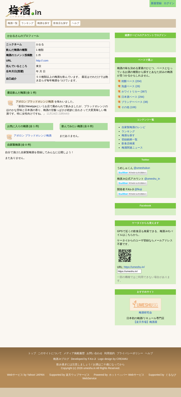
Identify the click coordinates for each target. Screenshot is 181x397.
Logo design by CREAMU (113, 364)
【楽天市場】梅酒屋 (145, 327)
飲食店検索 (128, 149)
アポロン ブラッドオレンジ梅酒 (35, 101)
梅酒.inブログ (61, 364)
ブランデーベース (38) (134, 107)
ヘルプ (75, 23)
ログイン (169, 3)
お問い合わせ (94, 358)
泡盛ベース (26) (130, 91)
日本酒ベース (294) (132, 102)
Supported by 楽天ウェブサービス (69, 380)
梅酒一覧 (13, 23)
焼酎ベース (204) (131, 86)
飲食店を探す (60, 23)
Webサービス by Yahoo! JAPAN (25, 380)
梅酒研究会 (145, 318)
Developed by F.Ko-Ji (83, 364)
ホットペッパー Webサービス (126, 380)
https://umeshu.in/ (134, 272)
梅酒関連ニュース (132, 153)
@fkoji (138, 194)
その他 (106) (128, 112)
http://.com (42, 60)
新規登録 (156, 3)
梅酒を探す (43, 23)
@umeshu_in (152, 184)
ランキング (27, 23)
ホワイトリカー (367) (134, 97)
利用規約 (109, 358)
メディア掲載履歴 (74, 358)
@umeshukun (142, 173)
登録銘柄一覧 (129, 145)
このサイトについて (50, 358)
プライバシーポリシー (130, 358)
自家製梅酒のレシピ (133, 132)
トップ (32, 358)
